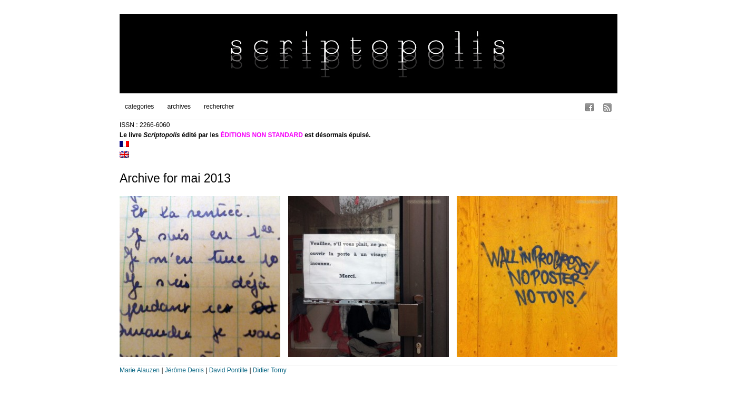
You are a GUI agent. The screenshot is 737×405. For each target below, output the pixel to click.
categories (139, 106)
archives (179, 106)
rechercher (219, 106)
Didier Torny (270, 370)
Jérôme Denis (184, 370)
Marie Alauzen (140, 370)
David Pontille (228, 370)
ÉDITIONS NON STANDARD (261, 135)
